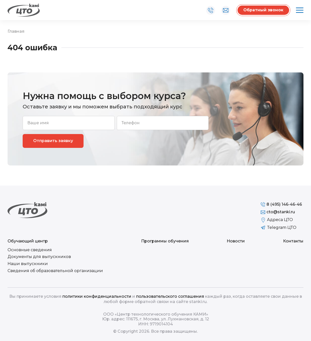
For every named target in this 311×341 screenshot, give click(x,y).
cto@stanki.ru (225, 10)
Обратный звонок (263, 10)
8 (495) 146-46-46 (210, 10)
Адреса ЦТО (280, 219)
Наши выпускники (28, 263)
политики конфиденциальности (96, 296)
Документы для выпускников (39, 256)
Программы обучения (165, 241)
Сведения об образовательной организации (55, 270)
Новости (236, 241)
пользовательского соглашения (170, 296)
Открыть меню (298, 10)
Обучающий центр (28, 241)
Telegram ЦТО (281, 227)
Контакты (293, 241)
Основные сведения (30, 249)
